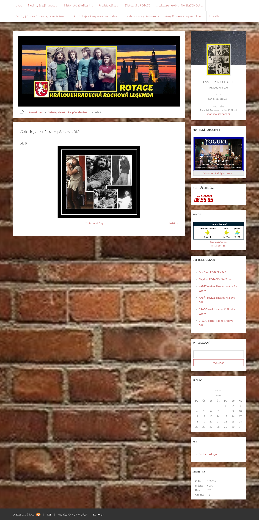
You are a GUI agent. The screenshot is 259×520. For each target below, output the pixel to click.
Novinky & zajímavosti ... (43, 5)
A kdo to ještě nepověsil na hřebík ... (97, 16)
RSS (49, 514)
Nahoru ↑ (98, 514)
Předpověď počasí (218, 242)
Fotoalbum (216, 16)
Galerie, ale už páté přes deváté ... (69, 112)
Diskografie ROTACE (137, 5)
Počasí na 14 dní (218, 245)
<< (196, 390)
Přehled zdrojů (208, 454)
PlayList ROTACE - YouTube (215, 279)
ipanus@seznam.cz (218, 114)
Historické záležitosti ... (78, 5)
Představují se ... (109, 5)
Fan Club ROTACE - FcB (212, 272)
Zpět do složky (94, 223)
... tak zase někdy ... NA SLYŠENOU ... (179, 5)
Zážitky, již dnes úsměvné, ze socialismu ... (41, 16)
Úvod (18, 5)
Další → (173, 223)
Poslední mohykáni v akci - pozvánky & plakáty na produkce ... (165, 16)
